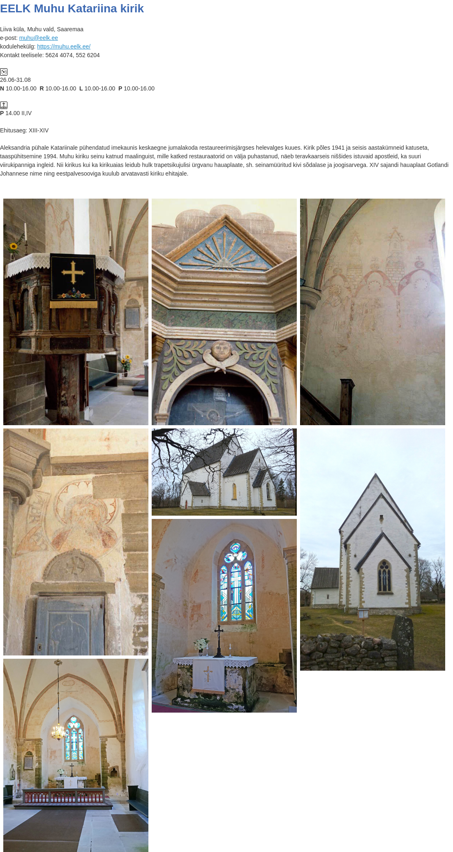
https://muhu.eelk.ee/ (63, 46)
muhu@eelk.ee (38, 38)
